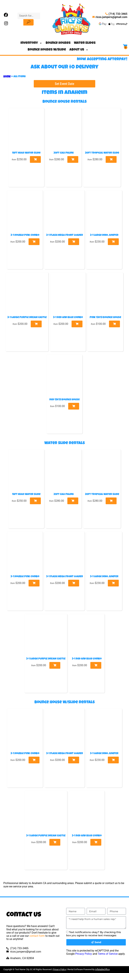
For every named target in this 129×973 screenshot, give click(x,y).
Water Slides (85, 43)
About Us (79, 49)
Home (7, 76)
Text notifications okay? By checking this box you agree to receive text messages (93, 934)
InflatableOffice (102, 969)
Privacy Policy (83, 953)
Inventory (31, 43)
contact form (37, 935)
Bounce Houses (58, 43)
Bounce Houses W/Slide (47, 50)
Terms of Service (108, 953)
